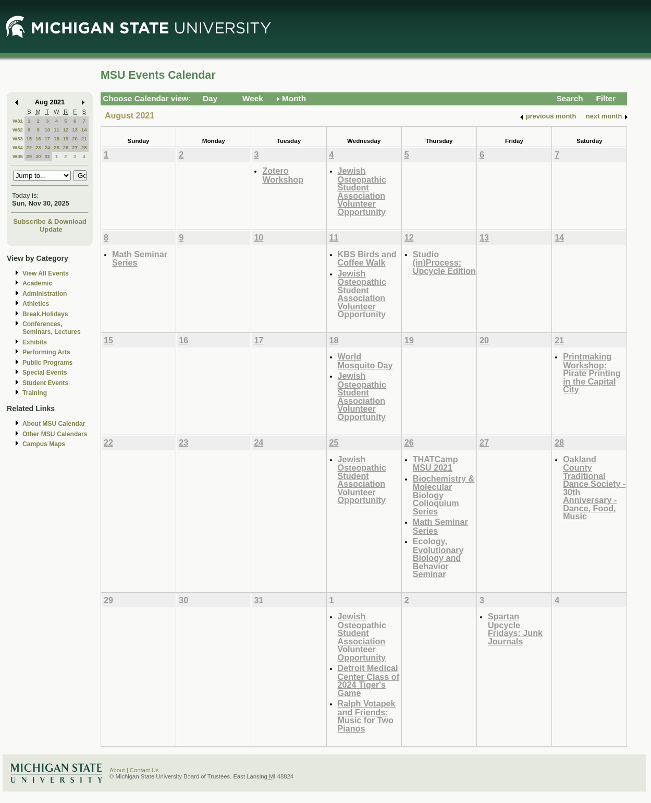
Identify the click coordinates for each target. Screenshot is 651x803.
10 (47, 130)
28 (84, 147)
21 (84, 138)
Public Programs (47, 362)
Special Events (44, 372)
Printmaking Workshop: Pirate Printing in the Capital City (591, 373)
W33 (18, 138)
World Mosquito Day (365, 361)
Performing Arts (46, 352)
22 (29, 147)
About (117, 770)
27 (75, 147)
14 (84, 130)
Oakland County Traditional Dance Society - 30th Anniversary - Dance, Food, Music (594, 487)
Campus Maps (43, 444)
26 (66, 147)
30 (38, 156)
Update (51, 229)
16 (38, 138)
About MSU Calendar (53, 423)
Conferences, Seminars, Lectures (51, 327)
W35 (18, 156)
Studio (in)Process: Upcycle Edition (444, 262)
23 (38, 147)
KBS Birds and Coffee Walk (367, 258)
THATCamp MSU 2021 (435, 463)
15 (29, 138)
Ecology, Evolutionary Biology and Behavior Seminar (438, 557)
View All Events (45, 273)
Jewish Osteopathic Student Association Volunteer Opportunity (362, 191)
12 (66, 130)
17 (47, 138)
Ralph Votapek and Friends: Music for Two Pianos (367, 716)
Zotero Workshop (282, 175)
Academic (37, 283)
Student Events (45, 383)
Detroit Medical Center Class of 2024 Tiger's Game (369, 680)
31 (47, 156)
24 (47, 147)
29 (29, 156)
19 (66, 138)
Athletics (35, 303)
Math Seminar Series (139, 258)
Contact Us (144, 770)
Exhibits (34, 342)
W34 (18, 147)
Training (34, 393)
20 (75, 138)
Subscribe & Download (50, 221)
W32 (18, 130)
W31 (18, 121)
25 (56, 147)
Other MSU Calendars (55, 434)
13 (75, 130)
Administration (44, 293)
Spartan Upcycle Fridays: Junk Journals (515, 629)
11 (56, 130)
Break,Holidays (45, 314)
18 (56, 138)
